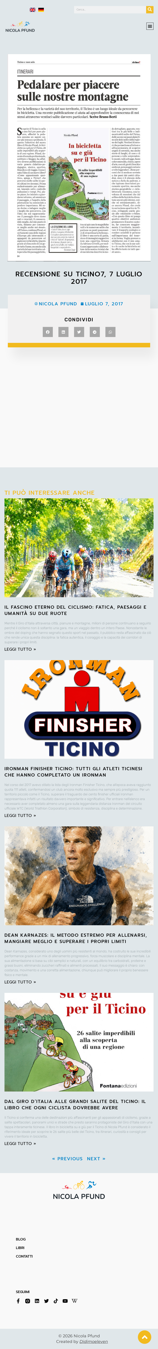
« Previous (67, 1158)
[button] (150, 23)
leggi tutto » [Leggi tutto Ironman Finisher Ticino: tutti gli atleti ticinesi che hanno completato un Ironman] (20, 815)
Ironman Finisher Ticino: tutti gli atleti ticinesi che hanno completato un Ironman (73, 771)
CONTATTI (24, 1256)
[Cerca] (150, 8)
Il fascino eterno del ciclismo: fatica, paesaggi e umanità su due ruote (75, 610)
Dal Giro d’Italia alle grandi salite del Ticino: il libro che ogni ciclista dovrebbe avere (75, 1104)
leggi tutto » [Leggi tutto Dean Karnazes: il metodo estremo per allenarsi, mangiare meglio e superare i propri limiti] (20, 982)
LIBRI (20, 1248)
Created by (82, 1341)
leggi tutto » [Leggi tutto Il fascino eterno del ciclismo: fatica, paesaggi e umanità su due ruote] (20, 649)
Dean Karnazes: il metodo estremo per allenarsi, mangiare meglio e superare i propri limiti (75, 938)
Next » (96, 1158)
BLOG (21, 1239)
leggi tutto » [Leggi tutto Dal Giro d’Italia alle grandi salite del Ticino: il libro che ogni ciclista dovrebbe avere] (20, 1143)
